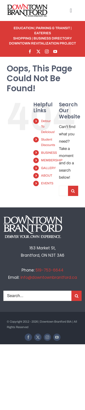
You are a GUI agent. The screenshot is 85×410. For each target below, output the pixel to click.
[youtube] (55, 51)
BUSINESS (49, 152)
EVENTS (47, 183)
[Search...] (63, 191)
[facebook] (30, 51)
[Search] (73, 191)
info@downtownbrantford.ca (48, 277)
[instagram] (47, 51)
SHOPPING (22, 38)
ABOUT (46, 175)
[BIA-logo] (28, 5)
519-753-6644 (49, 270)
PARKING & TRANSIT (53, 28)
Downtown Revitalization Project (42, 43)
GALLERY (48, 168)
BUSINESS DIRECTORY (53, 38)
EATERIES (42, 33)
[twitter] (38, 51)
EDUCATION (24, 28)
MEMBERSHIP (51, 160)
